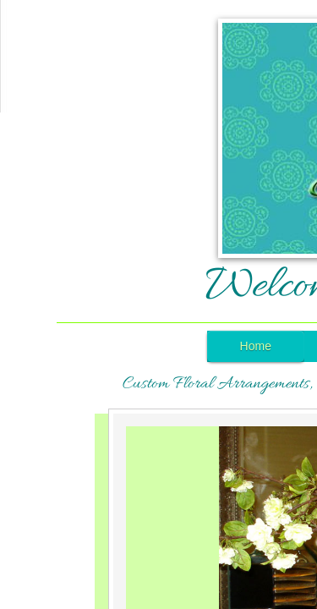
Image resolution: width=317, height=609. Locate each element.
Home (255, 346)
